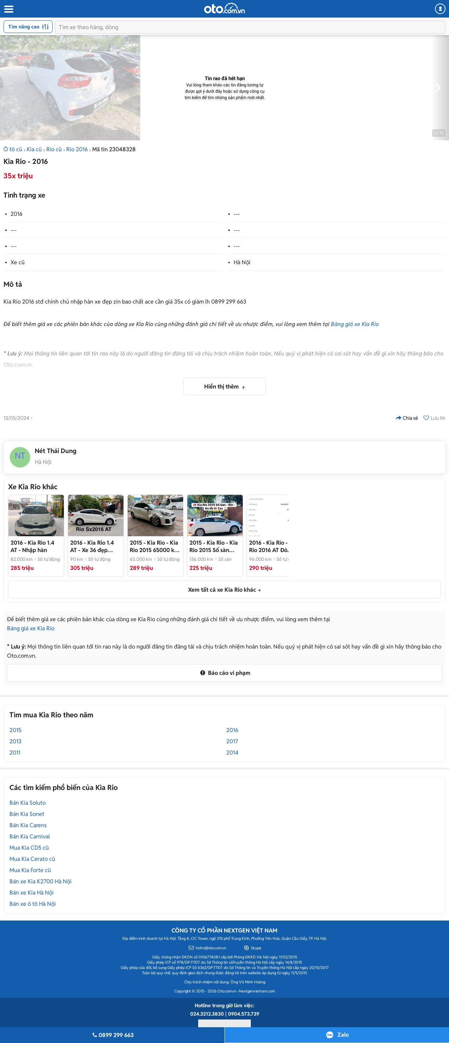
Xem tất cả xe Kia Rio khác (222, 589)
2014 (232, 752)
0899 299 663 (112, 1035)
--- (237, 214)
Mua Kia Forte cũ (30, 870)
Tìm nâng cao (28, 26)
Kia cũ (34, 149)
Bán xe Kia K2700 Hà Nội (40, 881)
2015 (15, 730)
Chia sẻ (407, 418)
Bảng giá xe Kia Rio (355, 324)
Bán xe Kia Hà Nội (31, 892)
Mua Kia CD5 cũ (29, 847)
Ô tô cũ (13, 149)
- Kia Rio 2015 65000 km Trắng (154, 546)
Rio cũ (54, 149)
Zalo (343, 1034)
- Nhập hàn (32, 546)
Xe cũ (18, 262)
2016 (16, 214)
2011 (14, 752)
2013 (15, 741)
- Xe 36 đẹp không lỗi (92, 546)
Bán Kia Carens (28, 825)
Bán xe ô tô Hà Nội (32, 904)
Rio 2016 (77, 149)
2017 (232, 741)
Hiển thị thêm (222, 386)
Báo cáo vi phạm (224, 673)
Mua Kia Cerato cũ (32, 859)
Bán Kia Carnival (29, 836)
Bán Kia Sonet (26, 814)
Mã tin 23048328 (114, 149)
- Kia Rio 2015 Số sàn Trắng (213, 546)
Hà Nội (242, 262)
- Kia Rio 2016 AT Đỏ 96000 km (273, 546)
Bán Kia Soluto (27, 802)
